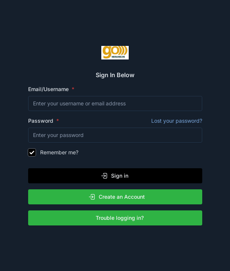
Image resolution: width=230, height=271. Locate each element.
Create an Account (116, 197)
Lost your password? (176, 120)
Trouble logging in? (117, 218)
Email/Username (49, 89)
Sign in (114, 176)
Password (115, 121)
